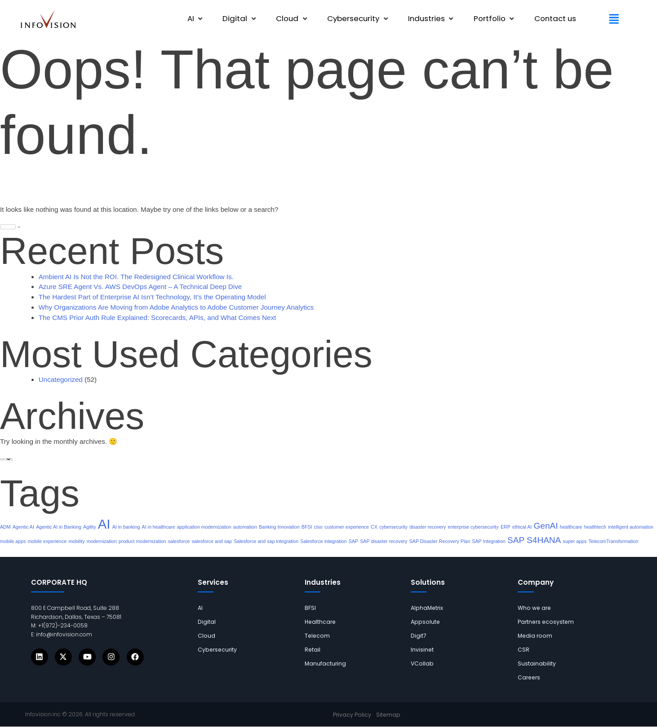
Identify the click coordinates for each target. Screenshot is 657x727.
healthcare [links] (571, 527)
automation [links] (245, 527)
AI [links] (104, 524)
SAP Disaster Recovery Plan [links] (439, 541)
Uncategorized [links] (61, 379)
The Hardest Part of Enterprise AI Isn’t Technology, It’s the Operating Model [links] (152, 297)
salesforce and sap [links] (211, 541)
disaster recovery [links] (427, 527)
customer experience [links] (346, 527)
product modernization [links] (142, 541)
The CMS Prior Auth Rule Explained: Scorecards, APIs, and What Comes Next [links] (157, 317)
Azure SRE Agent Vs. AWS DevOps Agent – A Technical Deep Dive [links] (140, 286)
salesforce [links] (179, 541)
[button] (196, 18)
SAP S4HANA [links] (534, 540)
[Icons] (39, 657)
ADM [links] (5, 527)
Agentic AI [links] (23, 527)
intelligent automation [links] (630, 527)
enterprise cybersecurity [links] (473, 527)
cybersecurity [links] (393, 527)
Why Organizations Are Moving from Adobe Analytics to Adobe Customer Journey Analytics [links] (176, 307)
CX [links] (374, 527)
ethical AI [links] (522, 527)
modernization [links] (102, 541)
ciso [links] (318, 527)
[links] (48, 19)
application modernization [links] (204, 527)
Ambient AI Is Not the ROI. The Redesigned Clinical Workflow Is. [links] (136, 276)
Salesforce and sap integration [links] (266, 541)
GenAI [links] (546, 525)
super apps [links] (575, 541)
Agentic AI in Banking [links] (58, 527)
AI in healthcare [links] (158, 527)
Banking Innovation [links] (279, 527)
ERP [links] (506, 527)
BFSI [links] (307, 527)
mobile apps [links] (13, 541)
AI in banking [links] (126, 527)
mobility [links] (76, 541)
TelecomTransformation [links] (614, 541)
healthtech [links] (595, 527)
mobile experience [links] (47, 541)
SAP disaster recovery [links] (383, 541)
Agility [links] (89, 527)
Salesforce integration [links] (323, 541)
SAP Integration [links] (488, 541)
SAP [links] (353, 541)
